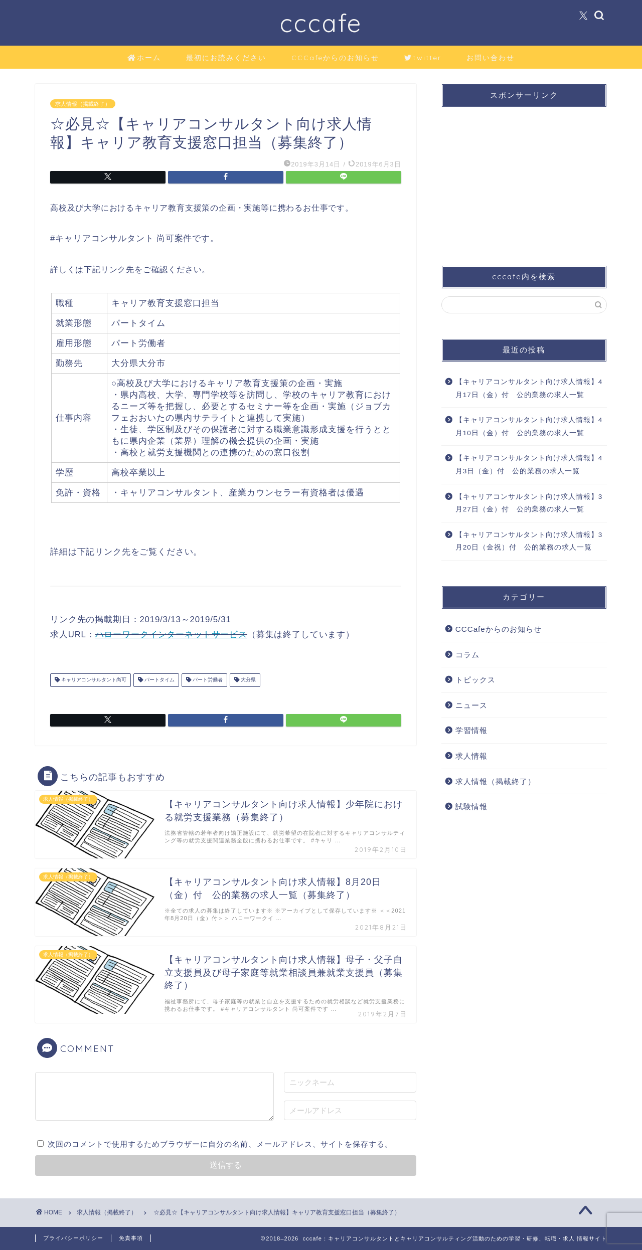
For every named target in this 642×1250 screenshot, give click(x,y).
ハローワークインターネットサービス (171, 634)
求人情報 (471, 756)
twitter (422, 58)
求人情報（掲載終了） (82, 104)
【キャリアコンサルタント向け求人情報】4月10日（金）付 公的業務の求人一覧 (529, 426)
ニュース (471, 705)
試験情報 (471, 806)
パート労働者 (207, 680)
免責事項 (131, 1238)
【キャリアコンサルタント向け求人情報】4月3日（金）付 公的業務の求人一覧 (529, 464)
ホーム (144, 58)
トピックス (475, 679)
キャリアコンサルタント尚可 (93, 680)
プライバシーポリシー (73, 1238)
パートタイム (159, 680)
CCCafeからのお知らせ (335, 57)
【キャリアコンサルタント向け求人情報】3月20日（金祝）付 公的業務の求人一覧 (529, 541)
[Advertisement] (524, 177)
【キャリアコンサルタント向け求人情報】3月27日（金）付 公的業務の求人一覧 (529, 503)
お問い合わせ (490, 57)
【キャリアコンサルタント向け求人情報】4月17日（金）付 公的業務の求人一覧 (529, 388)
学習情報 (471, 730)
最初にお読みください (226, 57)
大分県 (247, 680)
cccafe (321, 23)
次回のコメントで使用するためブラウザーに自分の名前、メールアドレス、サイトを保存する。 (220, 1144)
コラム (467, 654)
